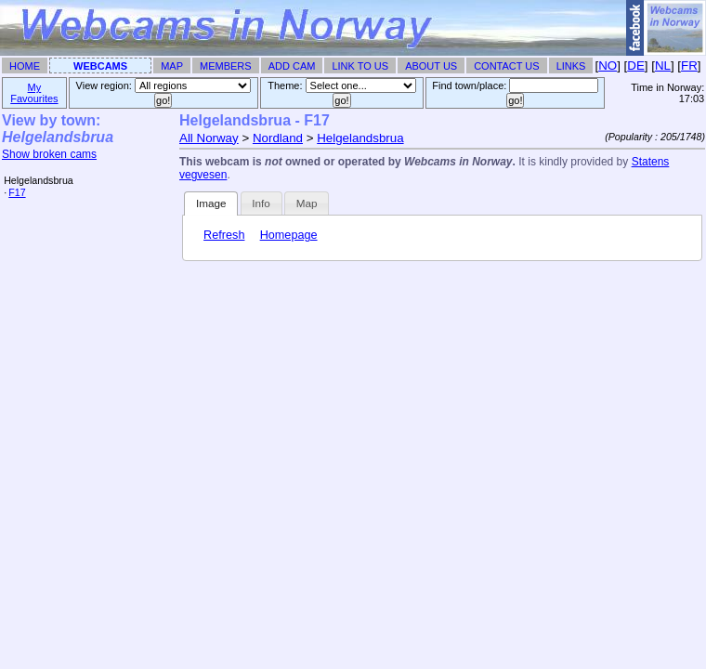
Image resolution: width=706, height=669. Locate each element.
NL (663, 65)
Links (571, 66)
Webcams (100, 66)
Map (172, 66)
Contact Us (507, 66)
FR (689, 65)
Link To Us (360, 66)
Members (226, 66)
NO (607, 65)
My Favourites (34, 93)
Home (24, 66)
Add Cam (292, 66)
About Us (431, 66)
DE (636, 65)
